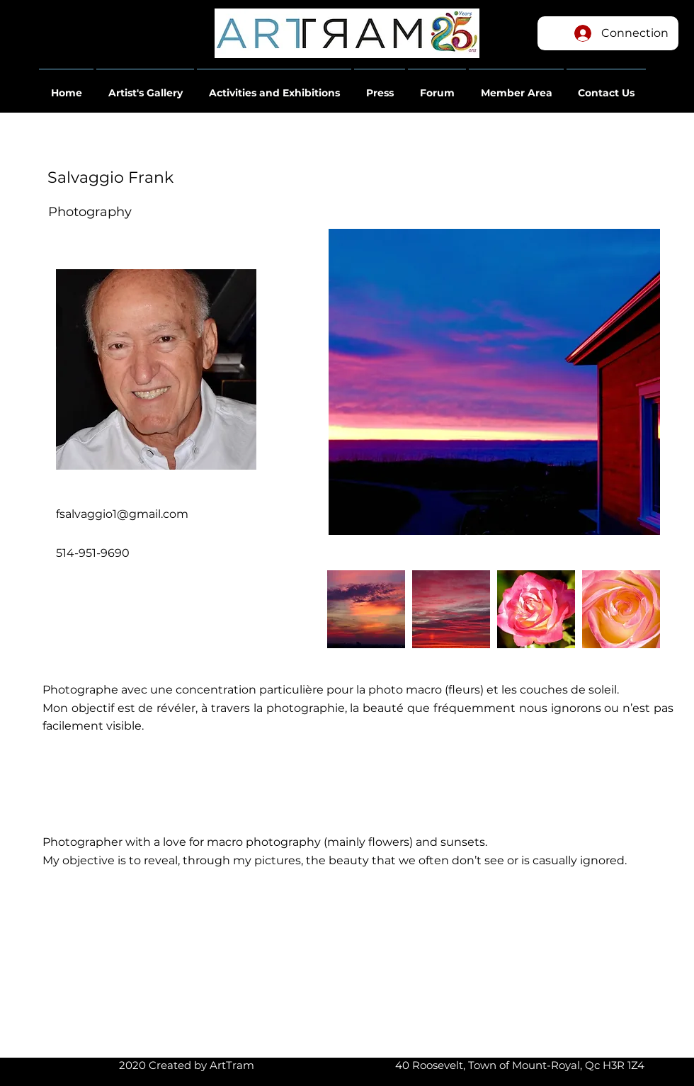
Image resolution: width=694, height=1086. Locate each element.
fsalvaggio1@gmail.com (122, 514)
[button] (66, 86)
